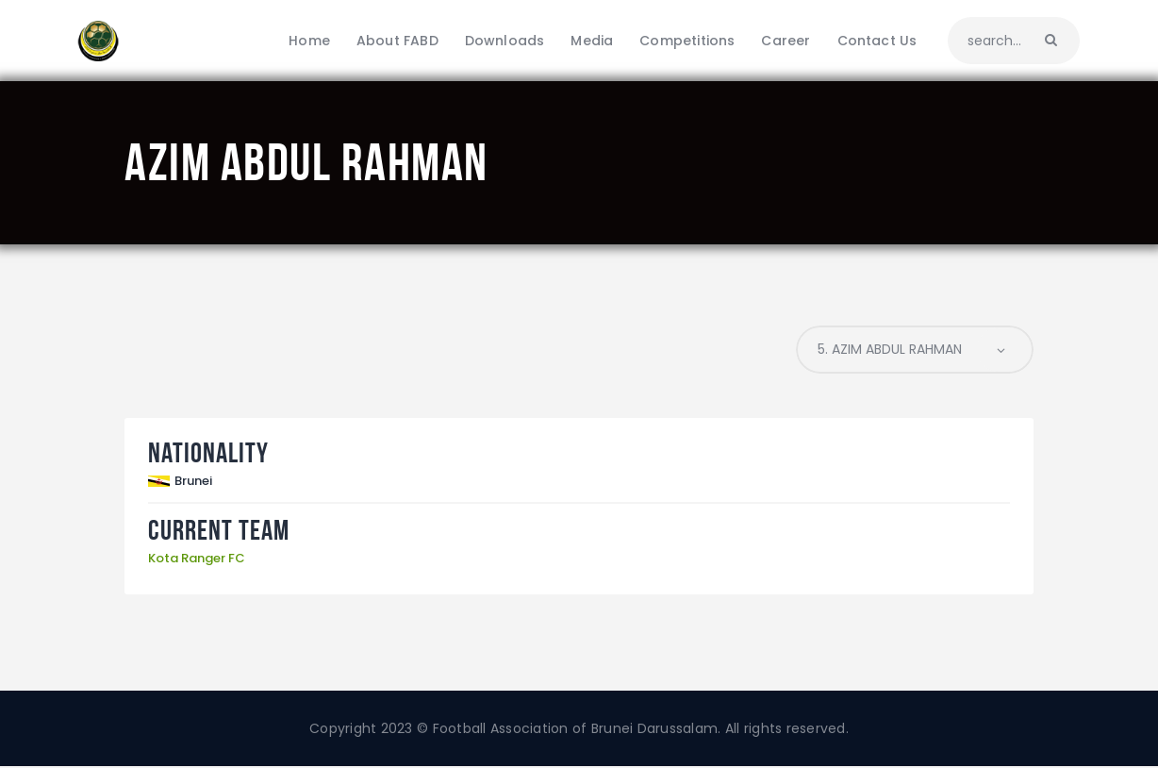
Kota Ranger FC (196, 559)
